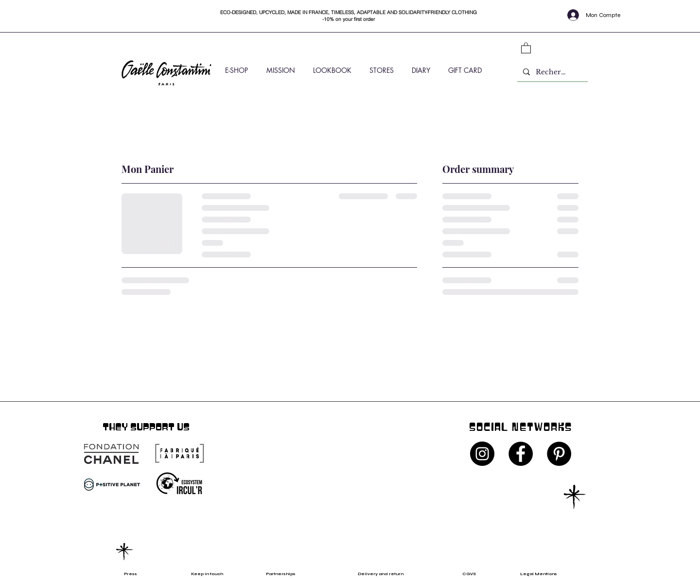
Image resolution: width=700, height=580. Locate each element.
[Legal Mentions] (547, 574)
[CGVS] (472, 574)
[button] (526, 47)
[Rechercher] (551, 72)
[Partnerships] (285, 574)
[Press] (140, 574)
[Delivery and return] (387, 574)
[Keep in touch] (207, 574)
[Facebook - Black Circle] (520, 454)
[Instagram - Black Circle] (482, 454)
